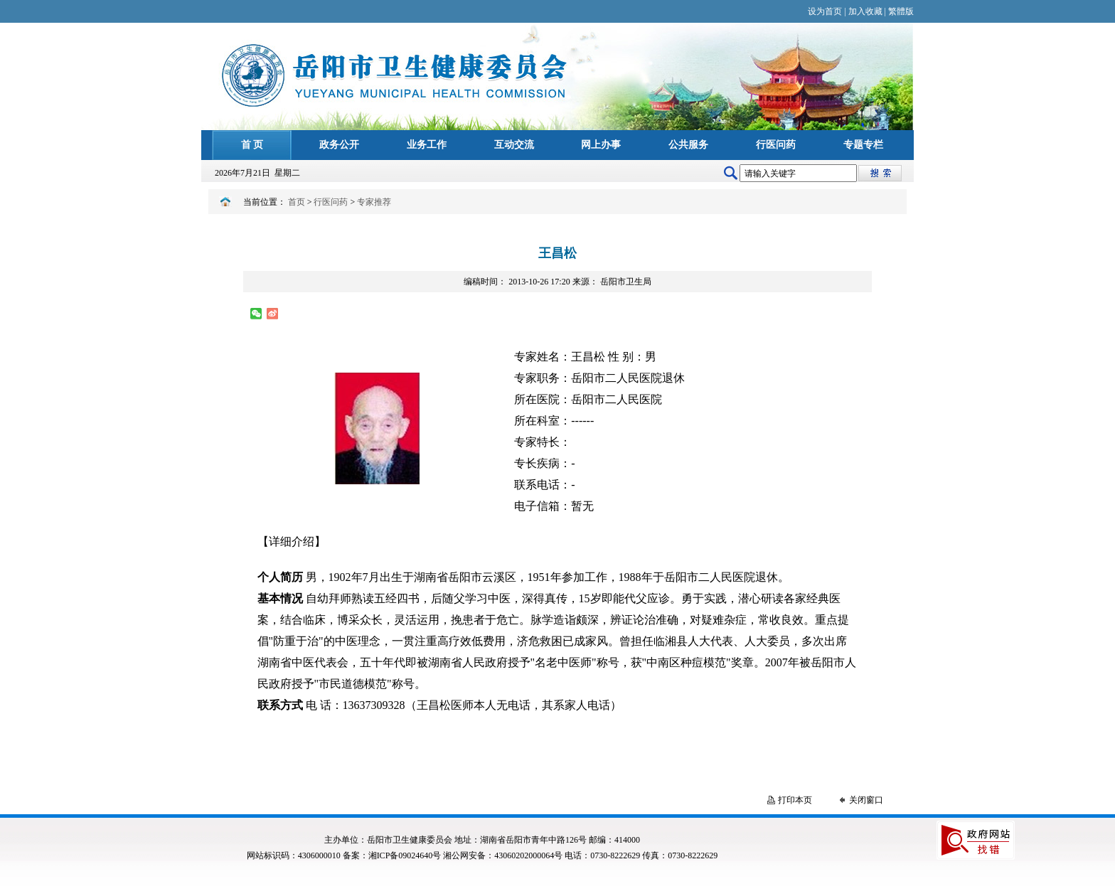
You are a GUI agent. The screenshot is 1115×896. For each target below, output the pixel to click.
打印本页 (795, 800)
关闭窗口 (866, 800)
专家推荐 (374, 202)
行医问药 (331, 202)
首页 (296, 202)
